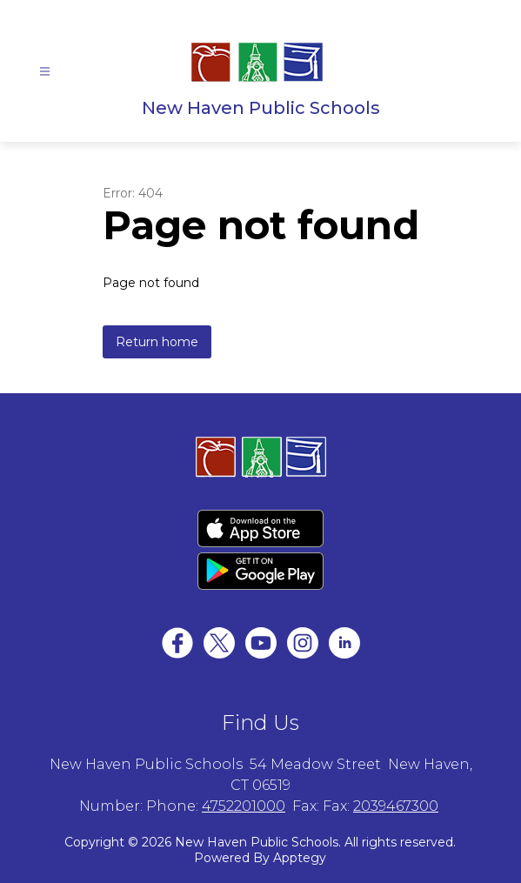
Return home (157, 342)
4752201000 (243, 806)
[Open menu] (45, 72)
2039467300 (395, 806)
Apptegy (299, 858)
